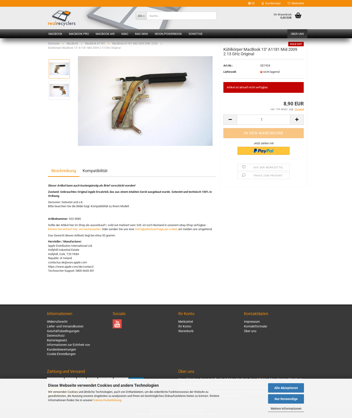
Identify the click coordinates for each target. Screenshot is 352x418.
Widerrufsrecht (57, 321)
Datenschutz (56, 335)
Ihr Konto (184, 326)
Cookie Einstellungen (61, 354)
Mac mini (141, 34)
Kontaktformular (255, 326)
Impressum (252, 321)
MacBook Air (105, 34)
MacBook (55, 34)
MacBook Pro (79, 34)
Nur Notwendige (286, 399)
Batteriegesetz (57, 340)
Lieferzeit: (230, 75)
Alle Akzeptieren (286, 388)
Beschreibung (63, 170)
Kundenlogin (271, 3)
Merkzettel (296, 3)
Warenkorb (186, 331)
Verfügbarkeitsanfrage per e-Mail (156, 229)
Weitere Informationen (286, 408)
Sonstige (195, 34)
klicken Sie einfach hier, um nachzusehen (74, 229)
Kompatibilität (95, 170)
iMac (124, 34)
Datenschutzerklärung (107, 400)
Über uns (297, 34)
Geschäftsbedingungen (63, 331)
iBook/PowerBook (168, 34)
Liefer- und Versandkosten (65, 326)
